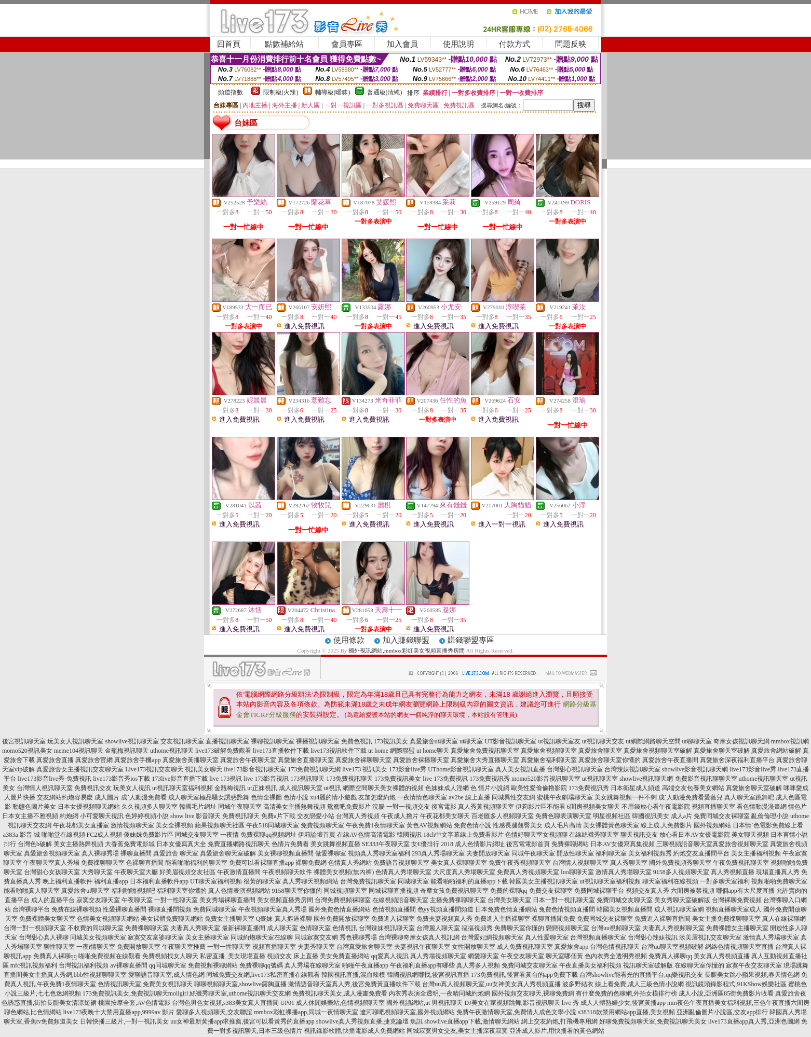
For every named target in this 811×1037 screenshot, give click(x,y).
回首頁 (228, 44)
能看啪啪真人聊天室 (32, 890)
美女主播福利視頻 (756, 853)
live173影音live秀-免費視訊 (54, 778)
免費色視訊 (356, 741)
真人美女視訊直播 (520, 769)
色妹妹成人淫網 (447, 788)
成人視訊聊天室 (300, 788)
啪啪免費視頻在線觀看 (109, 956)
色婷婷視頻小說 (147, 816)
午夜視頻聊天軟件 (287, 872)
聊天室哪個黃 (564, 956)
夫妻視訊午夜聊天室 (422, 946)
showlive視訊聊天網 (646, 778)
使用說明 (458, 44)
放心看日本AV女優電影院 (694, 834)
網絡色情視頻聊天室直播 (739, 946)
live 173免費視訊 (445, 778)
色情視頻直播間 (394, 909)
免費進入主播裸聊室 (502, 918)
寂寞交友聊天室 (98, 900)
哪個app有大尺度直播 (745, 890)
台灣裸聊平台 (31, 909)
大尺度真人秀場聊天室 (464, 872)
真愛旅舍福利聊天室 (549, 760)
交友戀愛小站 (315, 816)
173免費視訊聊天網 (314, 769)
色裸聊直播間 (145, 862)
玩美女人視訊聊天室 (75, 741)
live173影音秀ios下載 (121, 778)
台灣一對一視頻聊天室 (35, 928)
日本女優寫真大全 (181, 844)
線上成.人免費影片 (666, 825)
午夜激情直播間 (239, 872)
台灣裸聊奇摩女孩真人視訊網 (419, 937)
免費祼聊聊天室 (103, 862)
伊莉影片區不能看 (540, 806)
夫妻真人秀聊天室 (195, 928)
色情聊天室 (315, 928)
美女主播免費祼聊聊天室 (726, 918)
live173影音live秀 (752, 769)
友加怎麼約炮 (377, 797)
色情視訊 (344, 928)
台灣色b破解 (35, 844)
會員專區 (346, 44)
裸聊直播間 (136, 853)
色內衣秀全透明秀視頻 (616, 956)
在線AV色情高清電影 (366, 834)
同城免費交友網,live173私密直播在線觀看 (263, 974)
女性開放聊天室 (473, 946)
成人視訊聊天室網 (679, 909)
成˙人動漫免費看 (144, 797)
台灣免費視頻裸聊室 (343, 900)
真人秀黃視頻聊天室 (486, 806)
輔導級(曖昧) (332, 92)
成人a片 (681, 816)
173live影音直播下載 (180, 778)
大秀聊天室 (97, 872)
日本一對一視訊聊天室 (564, 900)
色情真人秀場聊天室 (403, 872)
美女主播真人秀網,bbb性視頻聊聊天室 (74, 974)
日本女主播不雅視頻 (30, 816)
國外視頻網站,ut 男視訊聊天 (424, 1002)
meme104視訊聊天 (78, 750)
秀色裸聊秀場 (358, 937)
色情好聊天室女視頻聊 (536, 834)
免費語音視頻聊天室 (401, 862)
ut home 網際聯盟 (391, 750)
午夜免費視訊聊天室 (741, 862)
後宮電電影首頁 (528, 844)
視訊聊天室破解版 (648, 965)
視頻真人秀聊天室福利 (379, 853)
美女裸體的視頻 (402, 788)
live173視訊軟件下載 (338, 750)
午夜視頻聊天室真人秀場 (272, 909)
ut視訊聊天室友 (559, 741)
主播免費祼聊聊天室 (458, 900)
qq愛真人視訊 (390, 956)
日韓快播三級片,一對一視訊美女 (124, 1021)
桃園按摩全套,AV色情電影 (134, 1002)
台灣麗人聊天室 (438, 928)
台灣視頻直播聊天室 (598, 937)
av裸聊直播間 (128, 965)
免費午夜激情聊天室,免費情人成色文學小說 (516, 1012)
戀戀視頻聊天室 (567, 928)
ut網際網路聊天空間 (653, 741)
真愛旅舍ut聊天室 (434, 741)
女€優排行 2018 (432, 844)
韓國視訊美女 (650, 816)
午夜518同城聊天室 (272, 825)
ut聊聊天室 (697, 741)
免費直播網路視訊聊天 (239, 844)
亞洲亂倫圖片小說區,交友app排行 (722, 1012)
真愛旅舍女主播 (58, 769)
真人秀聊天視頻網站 (310, 881)
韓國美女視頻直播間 (625, 909)
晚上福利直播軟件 (67, 881)
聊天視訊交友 (639, 834)
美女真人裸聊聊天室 (459, 862)
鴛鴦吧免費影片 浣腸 (356, 806)
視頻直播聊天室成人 (734, 909)
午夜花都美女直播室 (81, 825)
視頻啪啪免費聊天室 (779, 881)
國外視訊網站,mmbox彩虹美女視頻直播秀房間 (406, 650)
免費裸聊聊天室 (147, 928)
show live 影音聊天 (195, 816)
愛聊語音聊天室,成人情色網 (166, 974)
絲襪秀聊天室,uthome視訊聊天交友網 (240, 993)
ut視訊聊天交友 (603, 741)
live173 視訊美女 (364, 769)
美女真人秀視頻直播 (722, 956)
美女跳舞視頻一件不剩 (625, 797)
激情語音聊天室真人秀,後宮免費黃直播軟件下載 (354, 984)
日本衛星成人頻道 (635, 788)
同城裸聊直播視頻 (393, 890)
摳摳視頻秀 (477, 928)
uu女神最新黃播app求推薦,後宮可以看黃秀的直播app (242, 1021)
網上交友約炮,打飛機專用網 (559, 1021)
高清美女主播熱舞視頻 (294, 806)
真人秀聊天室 (628, 862)
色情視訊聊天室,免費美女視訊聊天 (145, 984)
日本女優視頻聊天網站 (89, 806)
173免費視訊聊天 (349, 778)
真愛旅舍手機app (137, 760)
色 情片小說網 (489, 788)
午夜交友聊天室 (522, 956)
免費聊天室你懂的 (519, 928)
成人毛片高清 (563, 825)
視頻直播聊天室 (713, 806)
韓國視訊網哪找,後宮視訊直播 (428, 974)
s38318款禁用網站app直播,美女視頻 (626, 1012)
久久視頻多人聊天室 (149, 806)
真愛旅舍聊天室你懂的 (609, 760)
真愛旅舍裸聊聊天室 (363, 760)
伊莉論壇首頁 (316, 834)
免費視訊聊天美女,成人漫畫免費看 (339, 993)
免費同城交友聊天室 (625, 900)
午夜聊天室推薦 (184, 946)
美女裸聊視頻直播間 (286, 853)
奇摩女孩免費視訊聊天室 (454, 890)
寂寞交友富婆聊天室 (156, 937)
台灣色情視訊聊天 (615, 946)
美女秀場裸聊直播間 (227, 900)
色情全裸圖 (266, 797)
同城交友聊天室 (197, 834)
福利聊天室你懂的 (182, 890)
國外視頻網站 (712, 825)
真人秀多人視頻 (478, 965)
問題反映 (570, 44)
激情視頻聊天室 (132, 825)
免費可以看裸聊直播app (261, 862)
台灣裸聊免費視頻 (737, 900)
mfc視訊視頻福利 (34, 965)
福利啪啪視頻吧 (133, 890)
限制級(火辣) (281, 92)
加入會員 (402, 44)
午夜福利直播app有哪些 (422, 965)
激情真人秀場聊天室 (624, 872)
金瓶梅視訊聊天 (126, 750)
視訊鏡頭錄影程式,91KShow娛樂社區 (736, 984)
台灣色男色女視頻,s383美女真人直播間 (225, 1002)
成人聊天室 (282, 928)
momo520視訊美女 (27, 750)
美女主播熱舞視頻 (78, 844)
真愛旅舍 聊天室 (175, 853)
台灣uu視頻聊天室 (616, 928)
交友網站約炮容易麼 (65, 797)
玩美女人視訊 (132, 788)
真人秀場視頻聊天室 (438, 956)
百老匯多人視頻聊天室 (502, 816)
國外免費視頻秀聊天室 (680, 862)
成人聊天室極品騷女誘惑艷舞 (208, 797)
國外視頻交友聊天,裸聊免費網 (533, 993)
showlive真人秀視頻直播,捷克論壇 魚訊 (369, 1021)
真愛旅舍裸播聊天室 (421, 760)
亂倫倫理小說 (770, 816)
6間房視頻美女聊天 (593, 806)
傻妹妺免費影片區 (148, 834)
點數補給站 (284, 44)
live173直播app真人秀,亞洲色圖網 (754, 1021)
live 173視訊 (225, 778)
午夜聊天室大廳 (136, 872)
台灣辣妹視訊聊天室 (632, 769)
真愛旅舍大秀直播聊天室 (485, 760)
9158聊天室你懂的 (297, 890)
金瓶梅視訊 (230, 788)
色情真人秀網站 (350, 862)
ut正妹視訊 (262, 788)
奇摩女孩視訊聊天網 (741, 741)
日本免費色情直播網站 (506, 909)
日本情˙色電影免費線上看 (768, 825)
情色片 (797, 806)
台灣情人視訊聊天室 (45, 788)
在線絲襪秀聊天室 (594, 834)
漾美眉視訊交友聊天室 (710, 937)
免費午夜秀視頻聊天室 (520, 862)
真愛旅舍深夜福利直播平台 (737, 760)
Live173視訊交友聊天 (154, 769)
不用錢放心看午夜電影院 (655, 806)
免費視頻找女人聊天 (170, 956)
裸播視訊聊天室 (318, 741)
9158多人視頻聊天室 (681, 872)
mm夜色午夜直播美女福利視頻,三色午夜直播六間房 (738, 1002)
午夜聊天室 (137, 900)
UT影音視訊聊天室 (510, 741)
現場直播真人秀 (778, 872)
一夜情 (229, 834)
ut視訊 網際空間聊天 (352, 788)
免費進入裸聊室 (393, 918)
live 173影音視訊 (266, 778)
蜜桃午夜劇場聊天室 (565, 797)
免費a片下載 (278, 816)
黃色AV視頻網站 (429, 825)
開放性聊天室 (575, 853)
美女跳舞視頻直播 (335, 844)
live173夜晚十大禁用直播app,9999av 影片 (119, 1012)
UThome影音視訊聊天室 (461, 769)
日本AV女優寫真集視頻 (622, 844)
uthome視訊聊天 (172, 750)
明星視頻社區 (611, 816)
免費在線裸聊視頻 (76, 909)
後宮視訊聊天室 (24, 741)
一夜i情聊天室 (95, 946)
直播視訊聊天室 (227, 741)
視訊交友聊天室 (102, 769)
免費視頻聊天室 (322, 825)
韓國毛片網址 (198, 806)
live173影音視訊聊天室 (255, 769)
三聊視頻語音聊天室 (684, 844)
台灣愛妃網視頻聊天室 (492, 937)
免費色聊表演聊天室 (563, 816)
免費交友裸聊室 (551, 890)
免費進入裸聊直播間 (662, 918)
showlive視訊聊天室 (131, 741)
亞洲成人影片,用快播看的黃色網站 (556, 1030)
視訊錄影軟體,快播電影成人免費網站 (354, 1030)
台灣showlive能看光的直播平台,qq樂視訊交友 (641, 974)
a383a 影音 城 (21, 834)
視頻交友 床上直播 (292, 956)
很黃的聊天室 (262, 881)
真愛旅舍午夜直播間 (670, 760)
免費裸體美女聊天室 (47, 918)
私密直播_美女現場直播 (232, 956)
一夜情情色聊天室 (422, 797)
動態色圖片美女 (34, 806)
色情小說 (295, 797)
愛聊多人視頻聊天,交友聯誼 (214, 1012)
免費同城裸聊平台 (599, 890)
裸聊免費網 (311, 862)
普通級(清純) (384, 92)
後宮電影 (443, 806)
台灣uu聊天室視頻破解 (672, 946)
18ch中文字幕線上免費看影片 (463, 834)
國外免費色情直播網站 (339, 909)
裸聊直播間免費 (553, 918)
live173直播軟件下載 (281, 750)
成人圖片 (106, 797)
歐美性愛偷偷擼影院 (539, 788)
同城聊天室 (413, 881)
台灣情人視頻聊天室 (580, 862)
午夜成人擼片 (399, 816)
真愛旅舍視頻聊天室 (549, 750)
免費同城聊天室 (215, 909)
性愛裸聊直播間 (124, 909)
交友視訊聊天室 (182, 741)
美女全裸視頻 (174, 825)
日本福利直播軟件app (159, 881)
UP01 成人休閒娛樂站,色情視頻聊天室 (332, 1002)
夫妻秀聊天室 (316, 946)
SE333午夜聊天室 (386, 844)
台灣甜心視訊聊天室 (575, 769)
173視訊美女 (391, 741)
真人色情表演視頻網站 (239, 890)
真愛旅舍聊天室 (600, 750)
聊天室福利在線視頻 (670, 881)
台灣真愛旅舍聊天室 (364, 946)
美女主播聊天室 (207, 937)
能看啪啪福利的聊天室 (196, 862)
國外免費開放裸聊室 (342, 918)
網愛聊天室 (483, 956)
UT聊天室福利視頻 (216, 881)
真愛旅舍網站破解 (776, 750)
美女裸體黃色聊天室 (611, 825)
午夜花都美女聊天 (445, 816)
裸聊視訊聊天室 (272, 741)
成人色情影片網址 (480, 844)
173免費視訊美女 (397, 778)
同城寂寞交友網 (316, 937)
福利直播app (111, 881)
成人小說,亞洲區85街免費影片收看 (726, 993)
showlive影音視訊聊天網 (695, 769)
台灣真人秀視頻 (358, 816)
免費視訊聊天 (241, 816)
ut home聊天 (432, 750)
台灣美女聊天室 (509, 900)
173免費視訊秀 (489, 778)
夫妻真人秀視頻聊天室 (673, 928)
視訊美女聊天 (203, 769)
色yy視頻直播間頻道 (445, 909)
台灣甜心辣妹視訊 (653, 937)
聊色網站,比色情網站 (33, 1012)
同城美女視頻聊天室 (98, 937)
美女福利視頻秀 (650, 853)
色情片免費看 (290, 844)
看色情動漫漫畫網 (762, 806)
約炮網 (69, 816)
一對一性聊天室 (176, 900)
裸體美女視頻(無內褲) (344, 872)
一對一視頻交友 (408, 806)
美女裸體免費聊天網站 (172, 918)
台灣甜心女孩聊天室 (52, 872)
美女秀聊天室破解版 (682, 900)
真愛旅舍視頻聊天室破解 (658, 750)
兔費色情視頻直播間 (567, 909)
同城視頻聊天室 (345, 890)
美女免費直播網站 (345, 956)
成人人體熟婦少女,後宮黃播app (623, 1002)
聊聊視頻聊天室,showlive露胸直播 (240, 984)
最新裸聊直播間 (243, 928)
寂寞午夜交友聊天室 (754, 965)
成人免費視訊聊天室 (525, 946)
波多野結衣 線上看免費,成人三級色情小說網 (623, 984)
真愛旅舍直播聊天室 (306, 760)
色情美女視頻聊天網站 (108, 918)
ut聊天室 (471, 741)
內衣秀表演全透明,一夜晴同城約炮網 (439, 993)
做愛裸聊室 (330, 853)
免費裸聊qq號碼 (261, 965)
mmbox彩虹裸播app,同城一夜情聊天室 (306, 1012)
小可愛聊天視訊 (102, 816)
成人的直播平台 (53, 900)
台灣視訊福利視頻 (84, 965)
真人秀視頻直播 (732, 872)
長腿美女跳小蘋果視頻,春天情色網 (752, 974)
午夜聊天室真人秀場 (51, 862)
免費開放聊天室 (138, 946)
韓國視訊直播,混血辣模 (353, 974)
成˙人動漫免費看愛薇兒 (690, 797)
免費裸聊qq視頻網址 (268, 834)
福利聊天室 (611, 853)
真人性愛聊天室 (547, 937)
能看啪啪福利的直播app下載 (469, 881)
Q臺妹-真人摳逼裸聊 (284, 918)
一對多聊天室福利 (725, 881)
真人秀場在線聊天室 (313, 965)
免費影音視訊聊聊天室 (706, 778)
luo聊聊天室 (577, 872)
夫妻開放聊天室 (488, 853)
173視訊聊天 (307, 778)
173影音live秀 (407, 769)
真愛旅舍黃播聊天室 (191, 760)
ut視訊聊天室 (600, 778)
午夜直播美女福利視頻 (590, 965)
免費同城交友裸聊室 (722, 816)
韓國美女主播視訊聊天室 (543, 881)
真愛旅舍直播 (55, 760)
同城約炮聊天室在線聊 (262, 937)
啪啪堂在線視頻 (63, 834)
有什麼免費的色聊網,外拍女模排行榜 (626, 993)
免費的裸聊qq (509, 890)
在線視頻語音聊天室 (400, 900)
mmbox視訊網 (790, 741)
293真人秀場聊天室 (438, 853)
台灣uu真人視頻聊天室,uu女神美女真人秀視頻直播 (491, 984)
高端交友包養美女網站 (693, 788)
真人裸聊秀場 (100, 853)
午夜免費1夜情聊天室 (375, 825)
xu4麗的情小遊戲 (333, 797)
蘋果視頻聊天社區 (220, 825)
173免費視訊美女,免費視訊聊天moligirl (135, 993)
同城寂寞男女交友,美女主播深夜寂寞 (457, 1030)
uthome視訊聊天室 (764, 778)
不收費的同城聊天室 (95, 928)
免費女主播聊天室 (229, 918)
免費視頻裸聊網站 (213, 965)
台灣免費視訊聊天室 (368, 881)
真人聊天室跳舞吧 (749, 797)
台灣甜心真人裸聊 (44, 937)
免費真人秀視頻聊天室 (528, 872)
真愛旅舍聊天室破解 (722, 750)
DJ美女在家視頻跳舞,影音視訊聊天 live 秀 (521, 1002)
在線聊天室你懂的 (699, 965)
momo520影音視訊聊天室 (545, 778)
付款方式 (514, 44)
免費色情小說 (472, 825)
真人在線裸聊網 (784, 918)
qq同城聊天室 (167, 965)
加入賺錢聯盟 (406, 640)
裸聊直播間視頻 (170, 909)
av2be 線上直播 (469, 797)
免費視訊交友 (93, 788)
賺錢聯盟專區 (471, 640)
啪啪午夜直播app (365, 965)
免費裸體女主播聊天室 (737, 928)
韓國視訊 (409, 834)
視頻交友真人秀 (647, 890)
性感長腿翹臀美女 (518, 825)
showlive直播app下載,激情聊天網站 (472, 1021)
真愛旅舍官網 (94, 760)
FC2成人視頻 (105, 834)
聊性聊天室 (59, 946)
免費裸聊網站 (570, 844)
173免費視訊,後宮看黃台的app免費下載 (524, 974)
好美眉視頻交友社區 (187, 872)
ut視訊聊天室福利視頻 (182, 788)
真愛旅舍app (571, 946)
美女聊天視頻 (750, 834)
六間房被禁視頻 (692, 890)
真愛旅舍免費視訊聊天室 (485, 750)
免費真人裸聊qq (55, 956)
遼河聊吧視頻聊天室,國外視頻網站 (407, 1012)
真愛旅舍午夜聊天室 (248, 760)
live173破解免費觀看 (223, 750)
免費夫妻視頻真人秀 (444, 918)
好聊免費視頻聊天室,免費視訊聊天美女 (653, 1021)
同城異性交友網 (513, 797)
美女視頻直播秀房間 (285, 900)
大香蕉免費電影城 (130, 844)
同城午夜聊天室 (240, 806)
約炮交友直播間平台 (701, 853)
